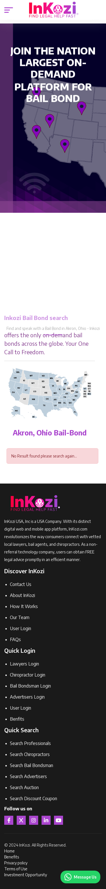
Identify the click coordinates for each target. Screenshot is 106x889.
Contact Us (20, 584)
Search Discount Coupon (33, 798)
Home (9, 851)
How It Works (24, 606)
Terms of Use (15, 868)
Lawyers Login (24, 664)
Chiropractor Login (27, 675)
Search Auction (24, 787)
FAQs (15, 639)
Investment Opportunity (25, 874)
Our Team (19, 617)
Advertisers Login (27, 697)
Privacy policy (15, 862)
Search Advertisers (28, 776)
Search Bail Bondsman (31, 765)
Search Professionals (30, 743)
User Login (20, 628)
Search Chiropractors (30, 754)
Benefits (11, 856)
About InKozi (22, 595)
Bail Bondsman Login (30, 686)
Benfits (17, 719)
